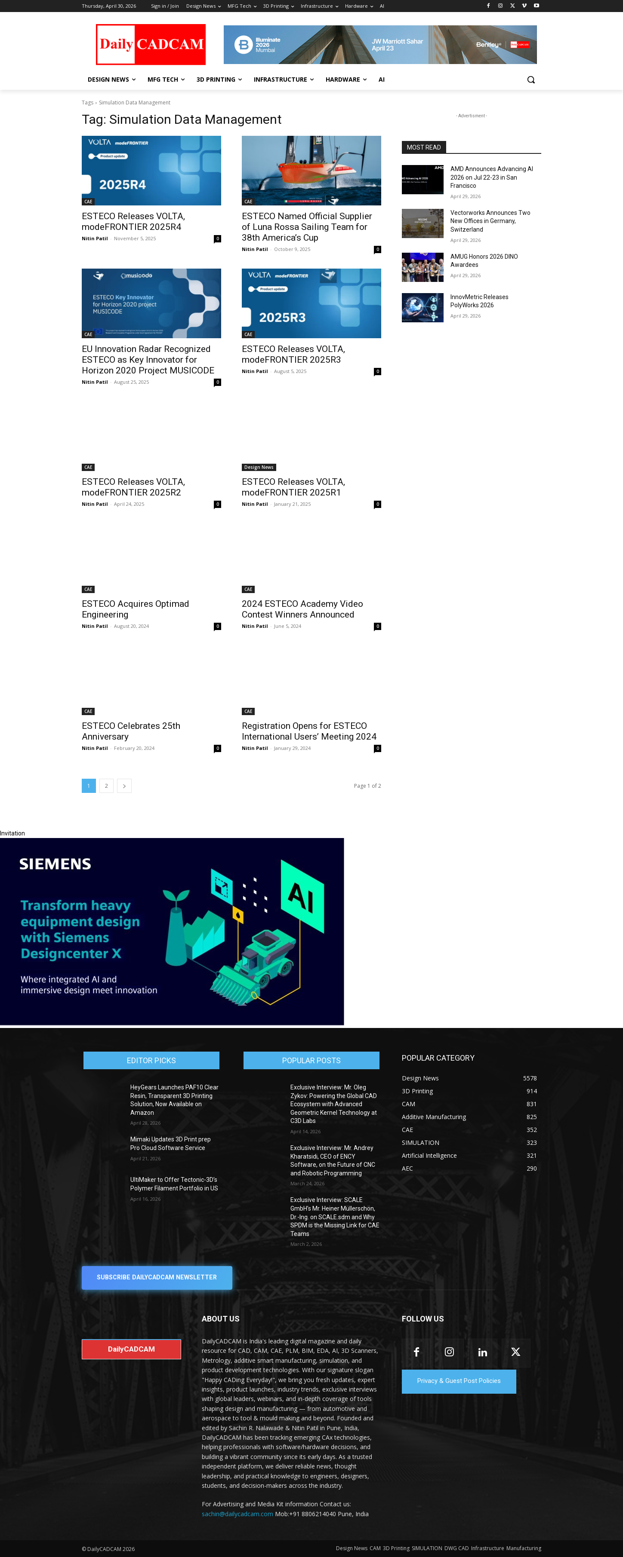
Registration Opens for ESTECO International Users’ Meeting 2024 (309, 731)
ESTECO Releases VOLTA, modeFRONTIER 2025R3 (293, 354)
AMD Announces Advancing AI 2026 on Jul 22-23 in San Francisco (491, 177)
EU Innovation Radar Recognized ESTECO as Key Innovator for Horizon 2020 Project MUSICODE (148, 360)
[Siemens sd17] (172, 1023)
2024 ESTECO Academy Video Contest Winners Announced (302, 609)
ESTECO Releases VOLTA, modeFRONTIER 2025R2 (133, 487)
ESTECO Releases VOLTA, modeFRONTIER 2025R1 (293, 487)
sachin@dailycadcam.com (237, 1514)
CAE (88, 202)
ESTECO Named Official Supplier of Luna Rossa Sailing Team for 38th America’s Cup (307, 227)
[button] (531, 79)
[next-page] (124, 786)
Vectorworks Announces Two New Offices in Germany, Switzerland (490, 221)
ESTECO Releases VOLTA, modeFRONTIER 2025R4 (133, 221)
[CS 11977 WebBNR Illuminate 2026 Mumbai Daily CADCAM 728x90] (380, 44)
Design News (259, 467)
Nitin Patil (95, 238)
